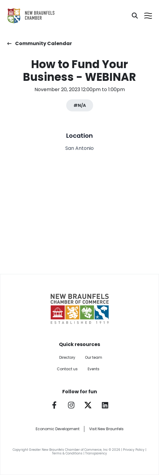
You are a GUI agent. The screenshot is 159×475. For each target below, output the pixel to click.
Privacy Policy (133, 449)
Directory (67, 357)
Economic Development (58, 428)
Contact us (67, 368)
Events (93, 368)
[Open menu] (148, 16)
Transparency (96, 453)
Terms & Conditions (67, 453)
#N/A (79, 105)
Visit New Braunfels (106, 428)
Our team (93, 357)
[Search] (135, 16)
